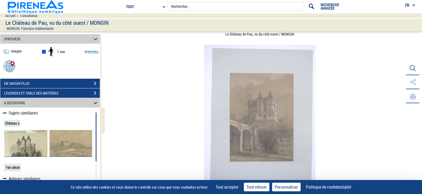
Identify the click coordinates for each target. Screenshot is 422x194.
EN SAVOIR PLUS (52, 83)
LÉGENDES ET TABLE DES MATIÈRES (52, 93)
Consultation (28, 15)
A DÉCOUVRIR (51, 103)
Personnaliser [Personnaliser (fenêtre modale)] (286, 187)
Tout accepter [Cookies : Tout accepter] (227, 187)
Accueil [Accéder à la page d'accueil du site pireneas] (10, 15)
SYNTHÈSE (51, 39)
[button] (9, 65)
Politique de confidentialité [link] (328, 187)
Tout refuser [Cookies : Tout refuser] (257, 187)
